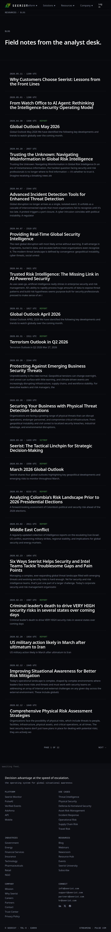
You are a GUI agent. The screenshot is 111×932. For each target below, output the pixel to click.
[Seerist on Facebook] (70, 906)
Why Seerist (11, 893)
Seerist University (68, 865)
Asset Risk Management (72, 810)
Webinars (64, 847)
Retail (8, 870)
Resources (66, 5)
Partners (9, 902)
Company (85, 5)
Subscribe (64, 870)
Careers (9, 898)
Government (12, 842)
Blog (61, 842)
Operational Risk (68, 819)
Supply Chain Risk (68, 824)
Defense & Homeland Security (75, 806)
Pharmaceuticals (14, 865)
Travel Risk (64, 828)
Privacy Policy (12, 916)
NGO (7, 874)
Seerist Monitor (13, 796)
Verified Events (13, 806)
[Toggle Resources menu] (73, 5)
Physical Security (68, 801)
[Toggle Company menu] (92, 5)
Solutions (48, 5)
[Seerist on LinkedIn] (60, 906)
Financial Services (14, 852)
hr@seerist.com (67, 900)
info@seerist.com (69, 888)
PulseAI (9, 801)
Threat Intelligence (69, 796)
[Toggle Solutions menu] (54, 5)
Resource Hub (66, 856)
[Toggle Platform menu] (36, 5)
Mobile (8, 819)
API (7, 815)
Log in (100, 5)
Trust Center (11, 911)
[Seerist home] (15, 5)
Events (62, 861)
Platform (30, 5)
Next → (102, 747)
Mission (9, 889)
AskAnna (9, 810)
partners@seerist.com (71, 897)
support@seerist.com (71, 893)
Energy (9, 847)
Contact (9, 907)
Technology (11, 861)
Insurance (10, 856)
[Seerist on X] (65, 906)
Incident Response (69, 815)
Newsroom (64, 852)
